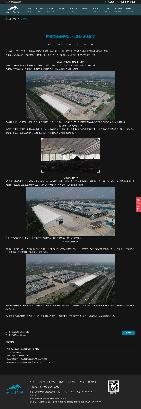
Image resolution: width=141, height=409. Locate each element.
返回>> (128, 333)
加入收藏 (111, 2)
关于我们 (33, 382)
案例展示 (62, 382)
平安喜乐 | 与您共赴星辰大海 (16, 352)
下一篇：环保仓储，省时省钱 (16, 335)
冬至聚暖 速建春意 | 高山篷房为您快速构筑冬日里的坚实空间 (27, 359)
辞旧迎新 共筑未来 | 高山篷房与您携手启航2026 (23, 349)
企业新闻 (24, 19)
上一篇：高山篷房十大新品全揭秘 (17, 332)
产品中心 (42, 382)
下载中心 (81, 382)
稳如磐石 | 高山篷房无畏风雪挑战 (18, 356)
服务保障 (91, 382)
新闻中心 (16, 19)
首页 (9, 19)
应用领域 (71, 382)
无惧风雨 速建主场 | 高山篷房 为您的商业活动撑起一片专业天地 (28, 362)
